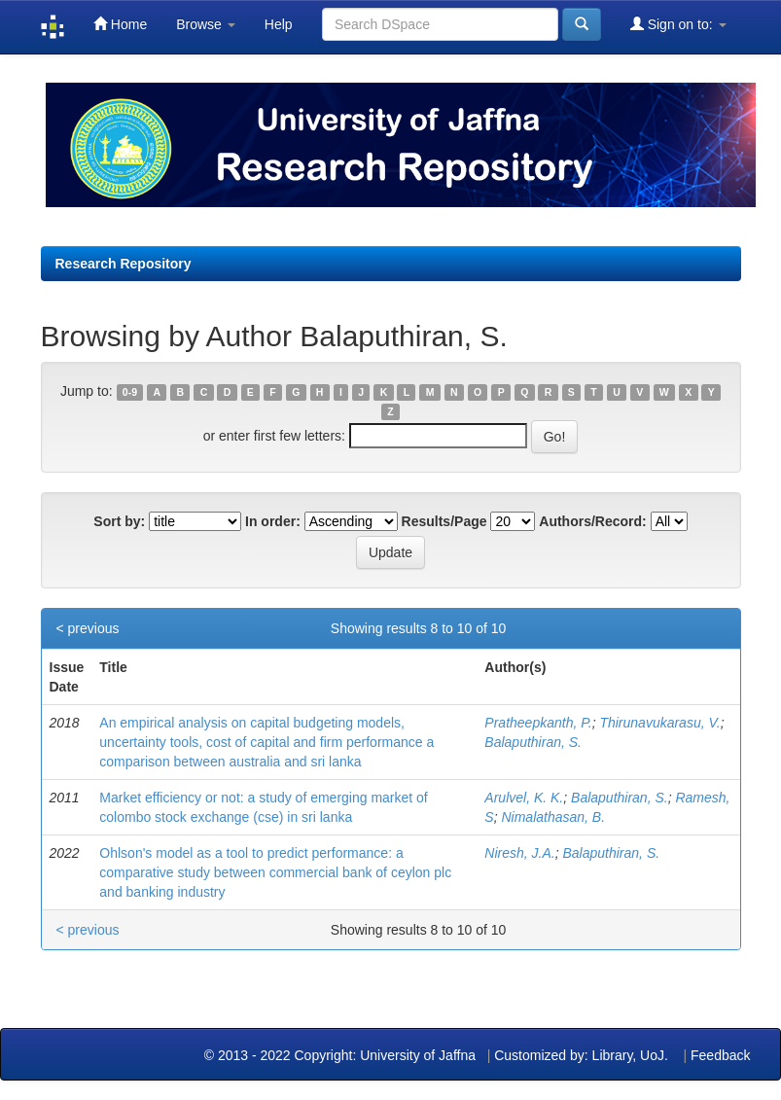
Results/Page (444, 521)
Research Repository (123, 263)
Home (120, 24)
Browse (205, 24)
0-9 (130, 392)
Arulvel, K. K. (523, 797)
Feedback (720, 1055)
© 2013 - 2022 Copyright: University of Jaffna (341, 1055)
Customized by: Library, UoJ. (581, 1055)
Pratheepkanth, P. (537, 722)
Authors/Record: (592, 521)
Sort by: (119, 521)
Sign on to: (678, 24)
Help (279, 24)
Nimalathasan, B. (553, 817)
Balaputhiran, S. (533, 742)
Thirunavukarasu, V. (659, 722)
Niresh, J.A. (519, 853)
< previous (88, 628)
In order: (273, 521)
